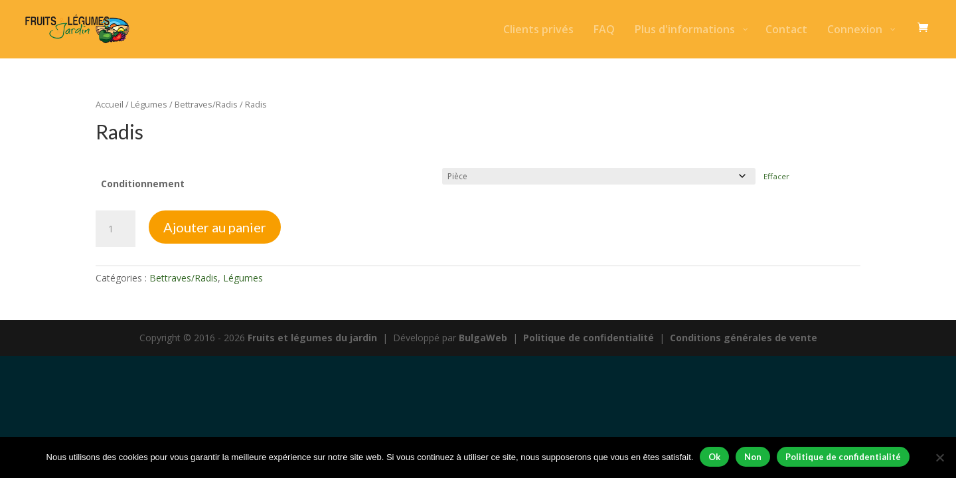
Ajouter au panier (214, 227)
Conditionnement (143, 183)
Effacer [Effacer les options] (776, 176)
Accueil (109, 104)
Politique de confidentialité (588, 337)
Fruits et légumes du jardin (312, 337)
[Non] (939, 457)
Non (752, 456)
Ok (714, 456)
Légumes (149, 104)
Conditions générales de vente (743, 337)
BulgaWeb (483, 337)
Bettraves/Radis (206, 104)
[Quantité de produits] (115, 229)
